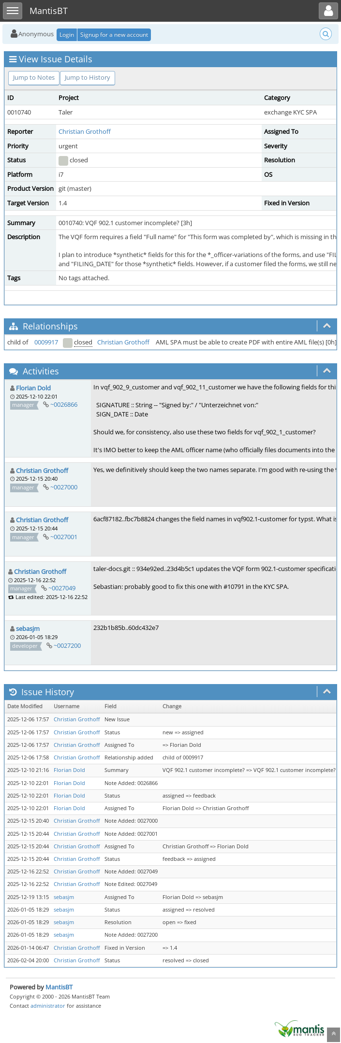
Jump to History (87, 77)
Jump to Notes (34, 77)
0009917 (46, 342)
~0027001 (63, 536)
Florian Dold (33, 388)
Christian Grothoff (85, 131)
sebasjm (28, 628)
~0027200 (67, 645)
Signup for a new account (114, 34)
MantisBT (59, 987)
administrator (47, 1005)
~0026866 (63, 404)
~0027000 (63, 487)
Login (66, 34)
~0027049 (61, 588)
